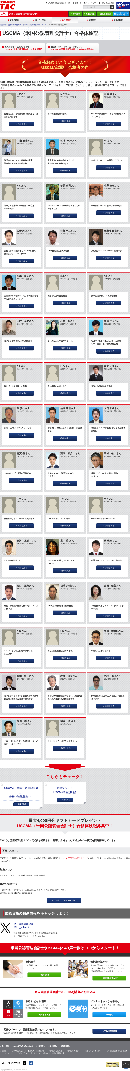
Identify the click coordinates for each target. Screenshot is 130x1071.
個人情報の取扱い (73, 1051)
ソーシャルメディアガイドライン (16, 1053)
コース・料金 (40, 20)
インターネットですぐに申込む (122, 14)
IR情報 (41, 1046)
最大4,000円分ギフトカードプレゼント (73, 48)
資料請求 (76, 14)
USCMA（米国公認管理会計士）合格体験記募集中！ (21, 792)
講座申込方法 (105, 14)
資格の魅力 (14, 20)
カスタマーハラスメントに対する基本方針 (49, 1053)
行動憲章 (3, 1051)
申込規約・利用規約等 (36, 1051)
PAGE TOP (126, 1065)
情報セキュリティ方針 (93, 1051)
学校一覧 (78, 3)
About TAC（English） (23, 1046)
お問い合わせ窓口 (107, 3)
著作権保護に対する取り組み (116, 1051)
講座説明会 (90, 14)
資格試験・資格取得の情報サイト (12, 25)
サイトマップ (91, 3)
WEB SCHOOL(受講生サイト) (59, 3)
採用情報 (53, 1046)
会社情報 (5, 1046)
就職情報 (65, 1046)
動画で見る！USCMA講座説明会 (65, 790)
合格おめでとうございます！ (23, 48)
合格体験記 (66, 20)
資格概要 (92, 20)
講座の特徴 (118, 20)
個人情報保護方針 (55, 1051)
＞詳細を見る (21, 124)
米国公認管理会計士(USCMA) (23, 14)
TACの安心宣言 (17, 1051)
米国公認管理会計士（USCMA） (37, 25)
